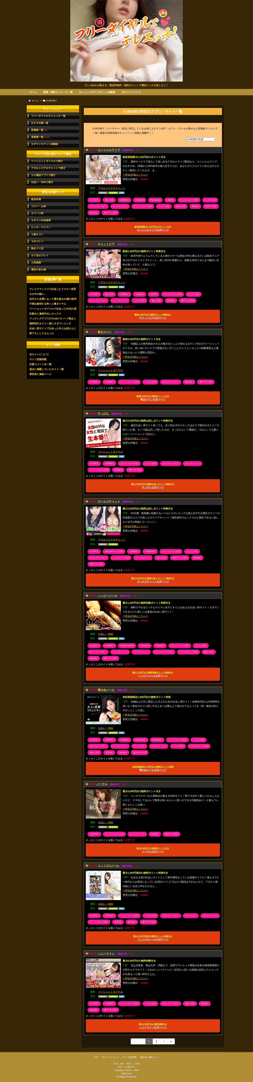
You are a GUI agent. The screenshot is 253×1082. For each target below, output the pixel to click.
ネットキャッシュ (120, 652)
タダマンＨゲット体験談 (44, 144)
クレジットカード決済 (189, 200)
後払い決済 (180, 206)
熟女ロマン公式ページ (153, 398)
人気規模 (36, 262)
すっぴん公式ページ (152, 486)
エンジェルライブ (109, 149)
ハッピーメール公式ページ (152, 674)
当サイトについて (131, 92)
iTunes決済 (144, 646)
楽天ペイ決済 (211, 206)
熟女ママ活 (37, 248)
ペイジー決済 (164, 206)
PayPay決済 (155, 200)
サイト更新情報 (38, 359)
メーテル (102, 784)
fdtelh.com (126, 1073)
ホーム (33, 92)
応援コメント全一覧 (40, 364)
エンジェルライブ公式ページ (152, 228)
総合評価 (36, 199)
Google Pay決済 (127, 646)
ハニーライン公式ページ (153, 1026)
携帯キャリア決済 (180, 558)
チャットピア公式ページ (152, 316)
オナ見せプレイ (39, 255)
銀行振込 (93, 213)
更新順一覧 (40, 137)
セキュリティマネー (98, 206)
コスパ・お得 (38, 206)
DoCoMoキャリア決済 (114, 551)
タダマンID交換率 (41, 220)
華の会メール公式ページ (152, 768)
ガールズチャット (109, 501)
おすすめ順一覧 (39, 123)
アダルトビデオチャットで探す (48, 168)
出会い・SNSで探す (42, 182)
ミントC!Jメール (108, 865)
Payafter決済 (150, 551)
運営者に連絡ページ (40, 374)
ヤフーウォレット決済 (188, 652)
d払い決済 (109, 200)
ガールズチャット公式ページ (152, 580)
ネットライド (139, 746)
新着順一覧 (39, 130)
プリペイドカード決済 (143, 206)
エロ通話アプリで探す (43, 175)
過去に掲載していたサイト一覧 (46, 369)
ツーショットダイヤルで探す (47, 161)
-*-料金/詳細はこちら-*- (135, 174)
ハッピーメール (107, 595)
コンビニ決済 (210, 200)
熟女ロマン (105, 331)
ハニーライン (106, 953)
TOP (96, 1057)
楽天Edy (195, 206)
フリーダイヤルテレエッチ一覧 (48, 116)
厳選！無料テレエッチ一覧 (58, 92)
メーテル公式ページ (153, 850)
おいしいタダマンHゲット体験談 (97, 92)
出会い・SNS (105, 633)
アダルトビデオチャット (111, 188)
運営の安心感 (38, 269)
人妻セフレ (37, 234)
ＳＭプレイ (37, 241)
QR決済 (170, 200)
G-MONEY (124, 200)
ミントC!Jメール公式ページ (152, 938)
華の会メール (106, 689)
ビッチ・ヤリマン (41, 227)
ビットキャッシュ (120, 206)
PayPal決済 (157, 740)
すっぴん (103, 413)
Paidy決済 (140, 200)
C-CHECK (94, 200)
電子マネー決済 (110, 213)
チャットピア (106, 244)
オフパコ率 (37, 213)
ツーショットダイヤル (110, 370)
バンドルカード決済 (121, 558)
